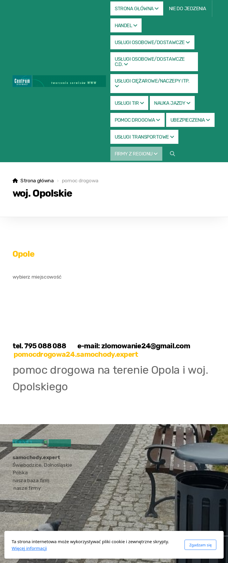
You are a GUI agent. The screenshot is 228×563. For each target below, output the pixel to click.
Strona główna (36, 180)
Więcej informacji (29, 548)
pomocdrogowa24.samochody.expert (76, 354)
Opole (24, 254)
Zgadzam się (200, 545)
